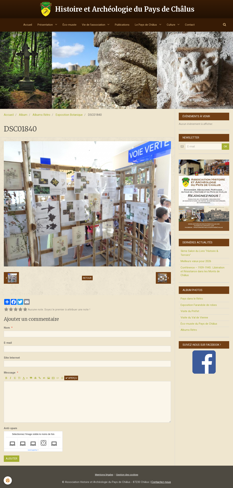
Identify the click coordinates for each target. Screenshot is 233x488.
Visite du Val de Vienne (194, 317)
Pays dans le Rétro (192, 298)
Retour (87, 278)
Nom (7, 327)
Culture (171, 24)
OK (225, 146)
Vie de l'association (94, 24)
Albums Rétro (41, 115)
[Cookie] (8, 480)
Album (23, 115)
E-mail (8, 342)
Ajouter (11, 458)
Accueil (27, 24)
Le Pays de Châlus (146, 24)
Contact (190, 24)
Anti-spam (10, 428)
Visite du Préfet (190, 311)
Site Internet (12, 357)
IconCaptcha (32, 450)
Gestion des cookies (127, 474)
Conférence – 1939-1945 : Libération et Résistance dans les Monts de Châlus (202, 271)
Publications (122, 24)
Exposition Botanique (69, 115)
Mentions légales (104, 474)
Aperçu (71, 378)
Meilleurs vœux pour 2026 (196, 261)
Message (9, 372)
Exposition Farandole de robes (199, 305)
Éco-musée (69, 24)
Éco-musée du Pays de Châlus (199, 323)
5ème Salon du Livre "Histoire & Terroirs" (199, 252)
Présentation (45, 24)
